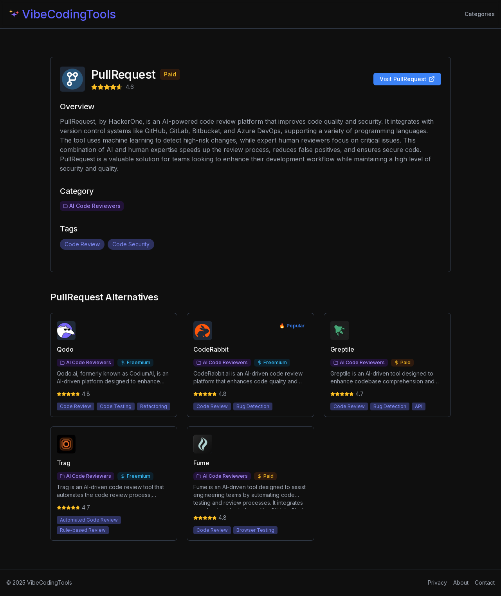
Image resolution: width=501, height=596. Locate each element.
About (461, 582)
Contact (485, 582)
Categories (480, 14)
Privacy (437, 582)
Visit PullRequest (407, 79)
